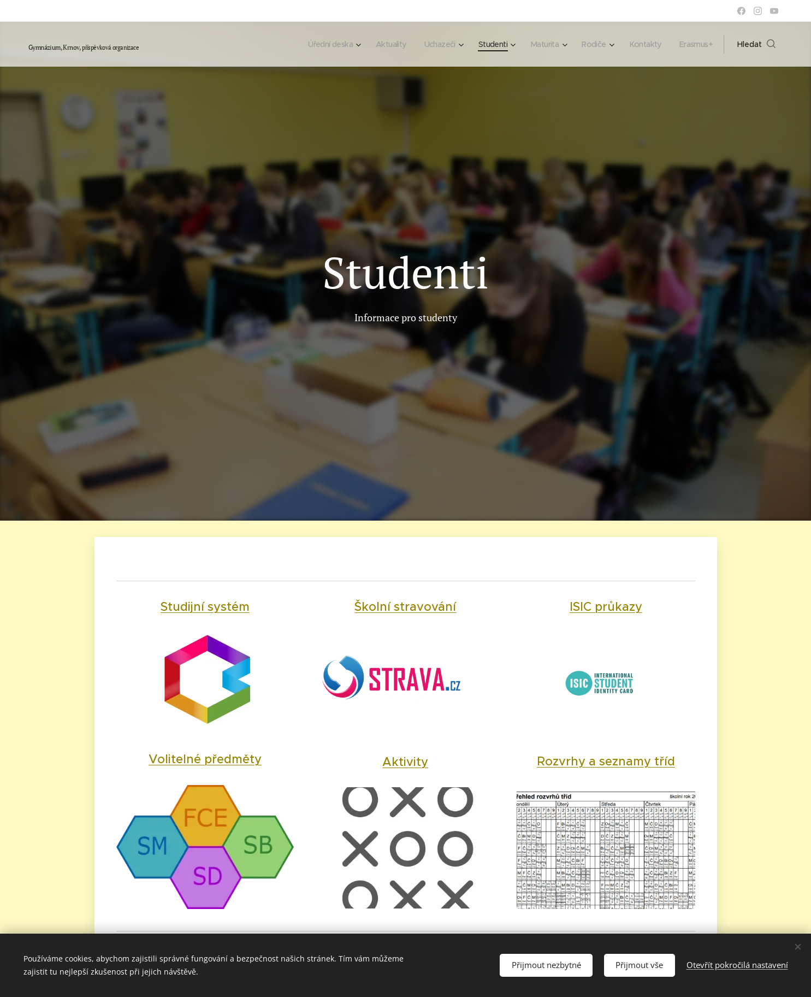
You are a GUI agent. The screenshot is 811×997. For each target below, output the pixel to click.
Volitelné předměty (204, 759)
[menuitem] (316, 44)
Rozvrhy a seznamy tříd (606, 760)
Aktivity (405, 761)
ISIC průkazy (606, 606)
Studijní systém (204, 606)
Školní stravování (404, 606)
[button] (756, 44)
